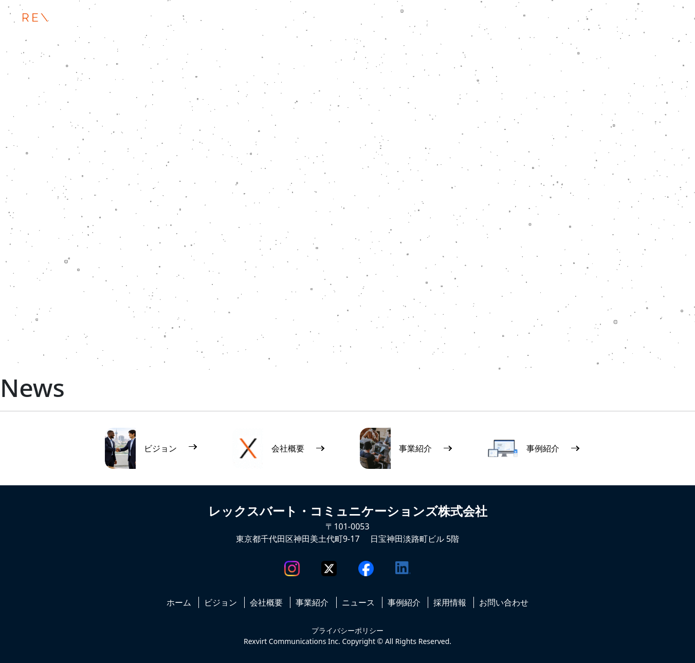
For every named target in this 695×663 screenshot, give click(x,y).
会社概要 (266, 602)
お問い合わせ (503, 602)
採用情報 (449, 602)
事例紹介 (404, 602)
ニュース (358, 602)
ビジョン (220, 602)
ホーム (179, 602)
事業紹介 (312, 602)
